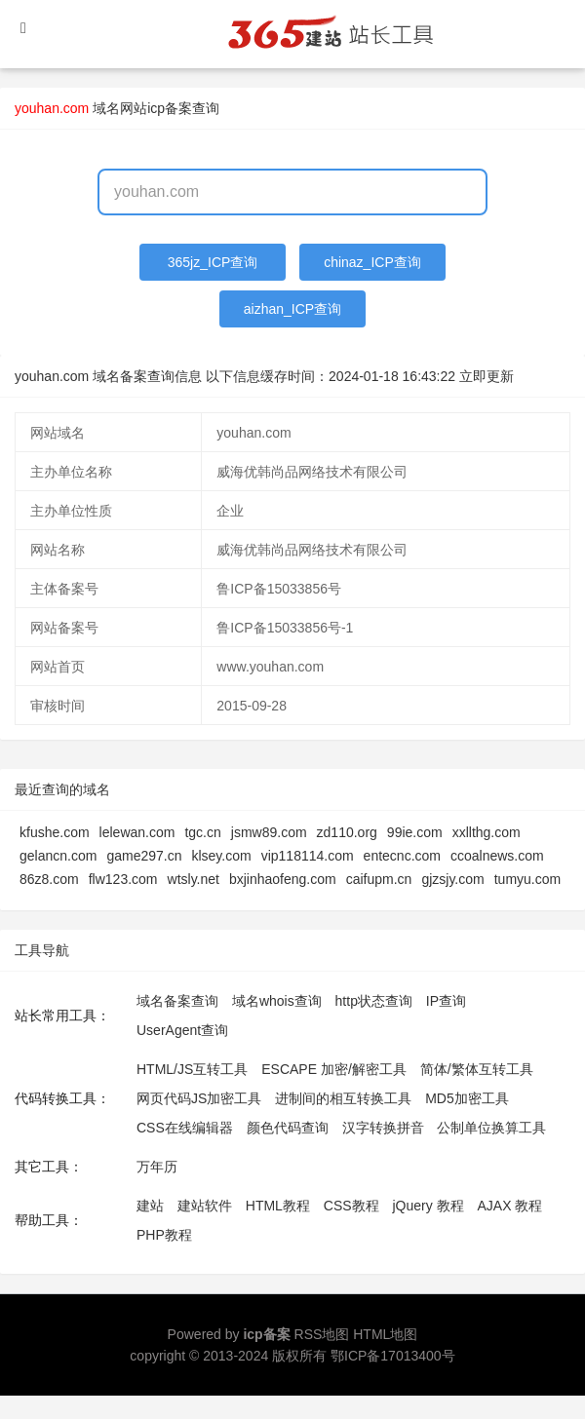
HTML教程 (278, 1205)
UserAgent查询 (182, 1030)
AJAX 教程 (510, 1205)
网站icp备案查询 (169, 108)
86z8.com (49, 879)
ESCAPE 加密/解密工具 (334, 1069)
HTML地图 (385, 1334)
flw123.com (123, 879)
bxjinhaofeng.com (282, 879)
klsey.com (221, 855)
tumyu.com (527, 879)
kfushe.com (55, 832)
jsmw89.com (269, 832)
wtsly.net (193, 879)
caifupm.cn (379, 879)
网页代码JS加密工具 (198, 1098)
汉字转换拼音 (383, 1127)
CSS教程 (351, 1205)
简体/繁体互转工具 (476, 1069)
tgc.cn (202, 832)
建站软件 (204, 1205)
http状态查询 (373, 1001)
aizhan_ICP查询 (292, 309)
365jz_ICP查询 (213, 262)
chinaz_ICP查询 (372, 262)
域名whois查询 (277, 1001)
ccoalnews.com (497, 855)
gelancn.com (58, 855)
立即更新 (486, 376)
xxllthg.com (486, 832)
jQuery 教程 (427, 1205)
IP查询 (446, 1001)
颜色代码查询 (288, 1127)
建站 (150, 1205)
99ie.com (415, 832)
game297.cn (143, 855)
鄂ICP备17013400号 (393, 1355)
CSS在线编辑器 (184, 1127)
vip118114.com (307, 855)
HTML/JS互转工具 (192, 1069)
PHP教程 (164, 1235)
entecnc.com (402, 855)
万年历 (156, 1166)
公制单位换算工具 (491, 1127)
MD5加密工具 (467, 1098)
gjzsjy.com (452, 879)
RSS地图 (322, 1334)
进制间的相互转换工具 (343, 1098)
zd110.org (347, 832)
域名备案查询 (177, 1001)
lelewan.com (137, 832)
